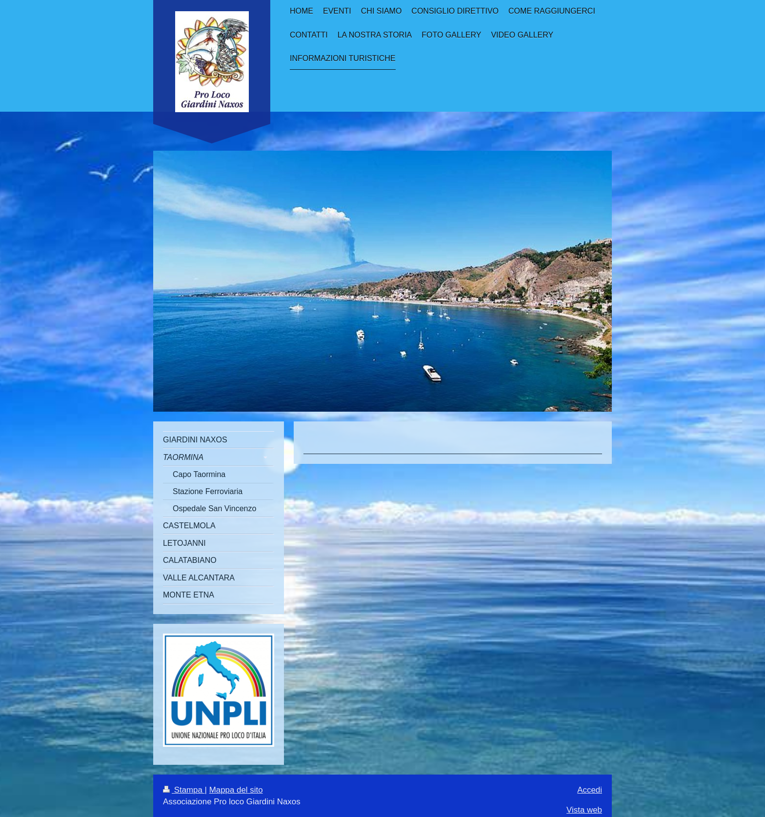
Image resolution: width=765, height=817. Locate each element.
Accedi (589, 790)
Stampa (184, 790)
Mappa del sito (236, 790)
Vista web (584, 810)
